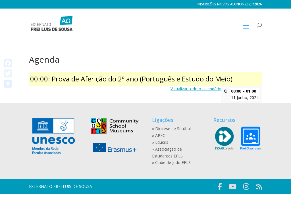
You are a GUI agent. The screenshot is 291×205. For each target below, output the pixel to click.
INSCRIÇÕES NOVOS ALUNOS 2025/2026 (230, 5)
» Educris (160, 142)
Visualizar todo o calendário (196, 88)
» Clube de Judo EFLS (171, 162)
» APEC (158, 135)
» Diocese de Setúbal (171, 128)
